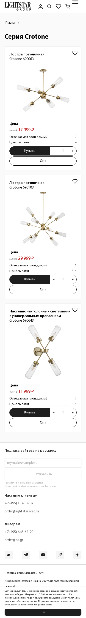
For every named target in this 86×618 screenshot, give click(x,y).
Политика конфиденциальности (24, 573)
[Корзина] (67, 6)
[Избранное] (58, 6)
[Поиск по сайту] (49, 6)
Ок (43, 612)
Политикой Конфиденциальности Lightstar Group (31, 486)
